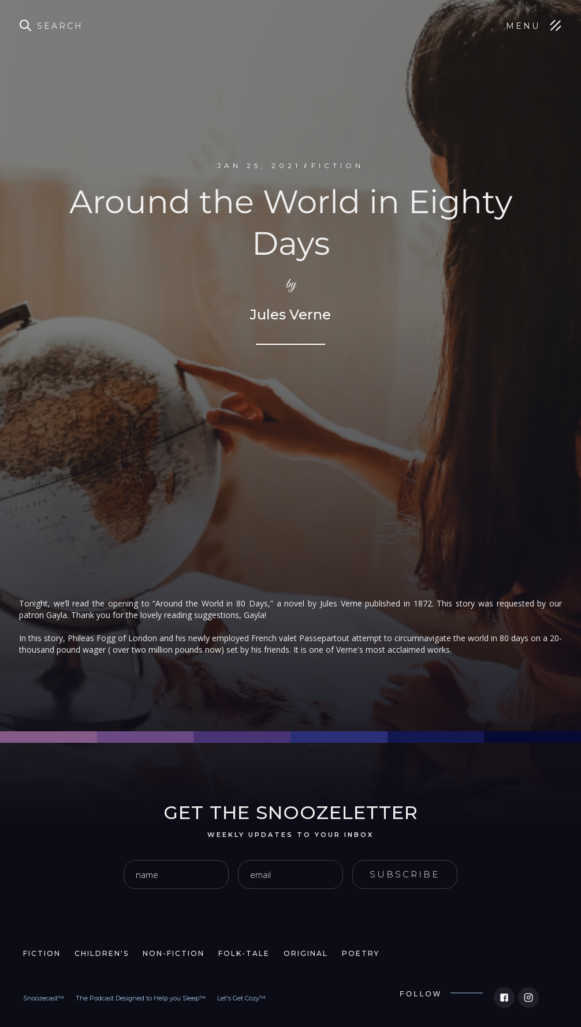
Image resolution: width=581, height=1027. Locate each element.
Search (60, 26)
